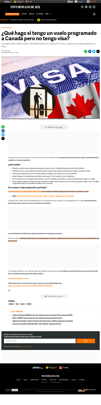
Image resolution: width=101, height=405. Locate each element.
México (31, 14)
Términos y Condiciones (26, 346)
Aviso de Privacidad (40, 391)
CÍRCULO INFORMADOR (48, 20)
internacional (34, 379)
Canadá (11, 304)
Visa (17, 304)
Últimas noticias (12, 14)
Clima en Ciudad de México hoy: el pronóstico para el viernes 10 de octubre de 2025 (43, 315)
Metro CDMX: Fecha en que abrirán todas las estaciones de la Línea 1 (38, 318)
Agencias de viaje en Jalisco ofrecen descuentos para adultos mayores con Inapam (43, 321)
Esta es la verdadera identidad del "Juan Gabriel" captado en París (37, 324)
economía (82, 379)
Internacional (6, 27)
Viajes (22, 304)
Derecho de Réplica (49, 391)
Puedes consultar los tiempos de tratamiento (25, 191)
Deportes (44, 379)
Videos (39, 14)
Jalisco (24, 14)
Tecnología (52, 379)
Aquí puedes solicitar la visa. (18, 278)
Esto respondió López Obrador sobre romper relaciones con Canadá (45, 196)
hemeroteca (44, 382)
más (48, 14)
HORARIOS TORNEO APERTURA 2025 (22, 20)
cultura (73, 379)
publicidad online (55, 382)
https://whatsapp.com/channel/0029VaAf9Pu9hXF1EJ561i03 (30, 286)
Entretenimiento (64, 379)
